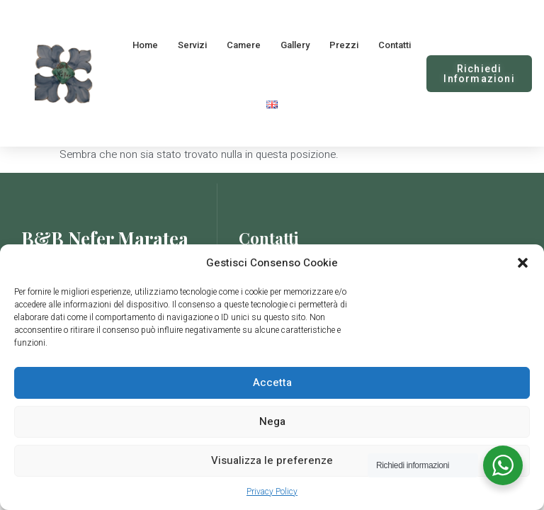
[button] (523, 263)
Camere (244, 45)
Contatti (394, 45)
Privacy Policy (272, 492)
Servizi (192, 45)
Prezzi (343, 45)
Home (145, 45)
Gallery (295, 45)
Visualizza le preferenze (272, 460)
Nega (272, 421)
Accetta (272, 382)
